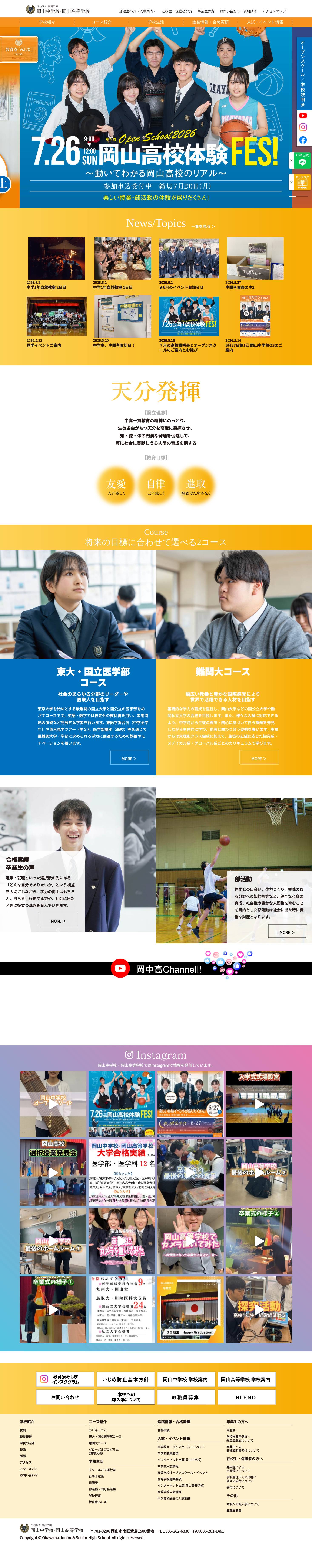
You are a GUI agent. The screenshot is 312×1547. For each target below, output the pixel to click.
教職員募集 (233, 1510)
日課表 (93, 1482)
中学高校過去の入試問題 (173, 1498)
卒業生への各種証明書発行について (242, 1448)
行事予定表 (96, 1476)
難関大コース (97, 1443)
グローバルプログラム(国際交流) (104, 1451)
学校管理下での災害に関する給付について (241, 1479)
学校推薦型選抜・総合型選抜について (239, 1438)
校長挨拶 (26, 1436)
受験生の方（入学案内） (138, 11)
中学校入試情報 (167, 1466)
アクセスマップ (274, 11)
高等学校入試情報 (169, 1492)
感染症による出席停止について (238, 1469)
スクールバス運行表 (102, 1470)
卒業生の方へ (237, 1421)
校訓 (23, 1430)
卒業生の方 (206, 11)
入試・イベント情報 (173, 1438)
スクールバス (29, 1469)
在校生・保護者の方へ (244, 1458)
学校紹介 (27, 1421)
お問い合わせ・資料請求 (238, 11)
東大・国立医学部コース (105, 1436)
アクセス (25, 1462)
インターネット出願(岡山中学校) (179, 1459)
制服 (23, 1456)
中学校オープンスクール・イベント (181, 1447)
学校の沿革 (27, 1443)
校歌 (23, 1449)
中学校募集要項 (167, 1453)
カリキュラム (98, 1430)
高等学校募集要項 (169, 1479)
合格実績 (163, 1430)
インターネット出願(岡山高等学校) (180, 1485)
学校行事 (95, 1495)
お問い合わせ (29, 1475)
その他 (231, 1495)
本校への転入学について (242, 1504)
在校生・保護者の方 (177, 11)
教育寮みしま (98, 1502)
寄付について (235, 1487)
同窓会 (230, 1430)
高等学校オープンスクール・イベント (182, 1472)
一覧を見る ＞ (203, 226)
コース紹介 (98, 1421)
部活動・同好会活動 (102, 1489)
